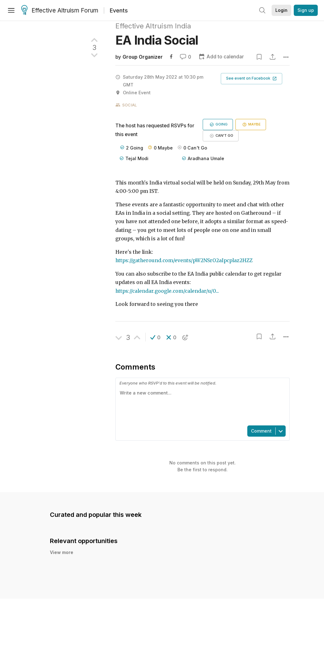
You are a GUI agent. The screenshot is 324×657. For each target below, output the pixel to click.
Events (119, 10)
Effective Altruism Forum (59, 11)
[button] (251, 78)
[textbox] (201, 404)
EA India (156, 40)
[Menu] (11, 10)
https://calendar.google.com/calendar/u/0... (167, 291)
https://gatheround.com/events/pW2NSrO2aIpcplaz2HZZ (184, 260)
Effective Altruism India (153, 26)
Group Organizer (143, 57)
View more (61, 552)
